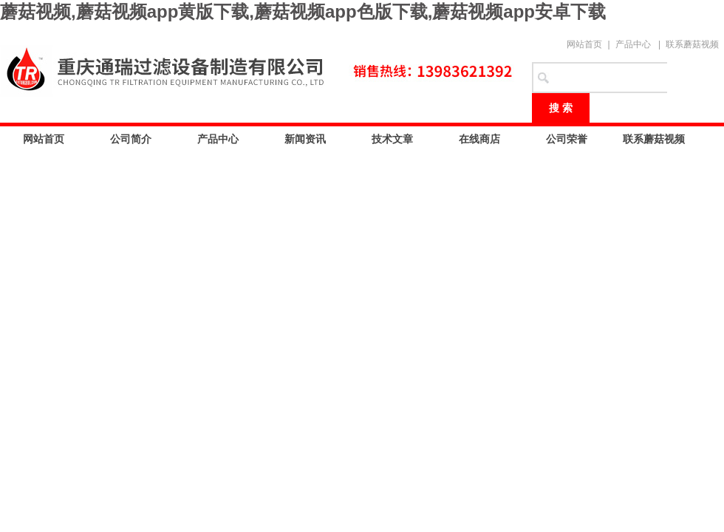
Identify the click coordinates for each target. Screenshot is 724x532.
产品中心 (633, 44)
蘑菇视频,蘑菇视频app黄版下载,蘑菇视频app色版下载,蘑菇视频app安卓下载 (303, 11)
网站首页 (584, 44)
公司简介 (130, 139)
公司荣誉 (566, 139)
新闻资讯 (305, 139)
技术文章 (392, 139)
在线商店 (479, 139)
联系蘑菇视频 (692, 44)
